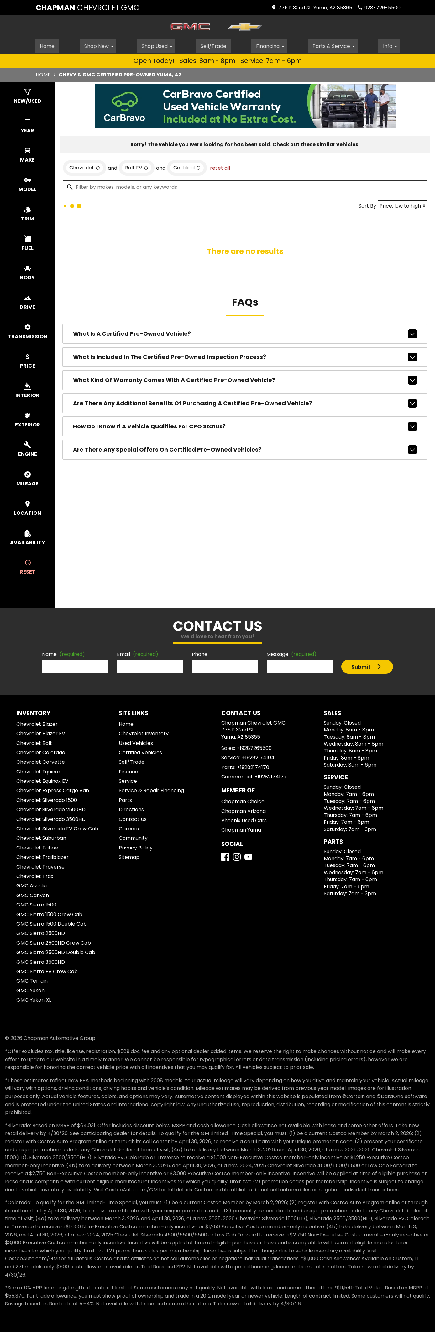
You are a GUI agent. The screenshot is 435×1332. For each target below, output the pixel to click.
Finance (128, 770)
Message (291, 653)
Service (128, 780)
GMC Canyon (32, 894)
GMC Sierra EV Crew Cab (47, 970)
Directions (131, 808)
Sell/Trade (214, 45)
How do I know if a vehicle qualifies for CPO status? (245, 425)
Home (46, 45)
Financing (272, 45)
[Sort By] (402, 204)
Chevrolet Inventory (144, 732)
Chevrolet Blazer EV (40, 732)
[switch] (27, 95)
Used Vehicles (136, 742)
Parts (125, 799)
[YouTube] (248, 856)
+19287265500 (254, 747)
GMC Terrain (32, 980)
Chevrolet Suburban (41, 837)
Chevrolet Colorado (40, 751)
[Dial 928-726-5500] (379, 8)
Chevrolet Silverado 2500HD (51, 808)
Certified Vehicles (140, 751)
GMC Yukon (30, 989)
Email (137, 653)
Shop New (100, 45)
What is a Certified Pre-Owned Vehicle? (245, 332)
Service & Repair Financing (151, 789)
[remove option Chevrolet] (84, 167)
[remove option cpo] (187, 167)
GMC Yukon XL (33, 999)
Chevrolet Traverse (40, 866)
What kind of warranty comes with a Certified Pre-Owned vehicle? (245, 379)
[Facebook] (225, 856)
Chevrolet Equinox (38, 770)
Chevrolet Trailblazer (42, 856)
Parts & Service (336, 45)
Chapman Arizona (243, 810)
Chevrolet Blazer (37, 723)
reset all (220, 167)
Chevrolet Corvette (40, 761)
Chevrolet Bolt (34, 742)
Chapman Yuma (241, 829)
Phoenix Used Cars (244, 819)
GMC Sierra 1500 (36, 903)
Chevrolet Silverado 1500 (46, 799)
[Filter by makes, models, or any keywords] (245, 186)
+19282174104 (258, 756)
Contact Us (133, 818)
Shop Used (158, 45)
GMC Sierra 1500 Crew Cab (49, 913)
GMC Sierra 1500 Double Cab (51, 923)
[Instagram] (237, 856)
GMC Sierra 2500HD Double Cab (55, 951)
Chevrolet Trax (34, 875)
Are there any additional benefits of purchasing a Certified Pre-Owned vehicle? (245, 402)
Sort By (367, 205)
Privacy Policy (136, 846)
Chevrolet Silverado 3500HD (51, 818)
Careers (129, 827)
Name (63, 653)
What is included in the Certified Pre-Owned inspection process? (245, 356)
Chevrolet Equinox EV (42, 780)
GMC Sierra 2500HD (40, 932)
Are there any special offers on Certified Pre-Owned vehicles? (245, 448)
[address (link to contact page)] (311, 8)
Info (392, 45)
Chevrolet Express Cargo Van (52, 789)
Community (133, 837)
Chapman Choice (243, 800)
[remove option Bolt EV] (136, 167)
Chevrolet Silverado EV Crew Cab (57, 827)
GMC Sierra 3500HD (40, 960)
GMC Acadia (31, 884)
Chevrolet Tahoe (37, 846)
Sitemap (129, 856)
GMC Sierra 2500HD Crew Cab (53, 942)
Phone (199, 653)
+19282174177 (270, 775)
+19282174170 (253, 766)
